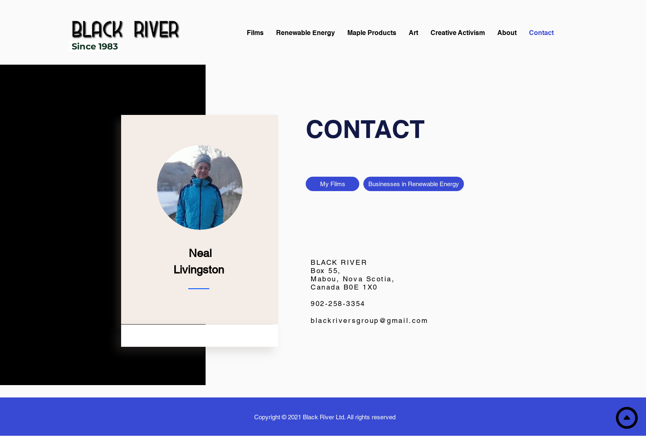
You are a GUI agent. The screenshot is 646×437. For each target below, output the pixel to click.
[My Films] (332, 184)
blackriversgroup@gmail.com (369, 320)
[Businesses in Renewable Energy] (413, 184)
